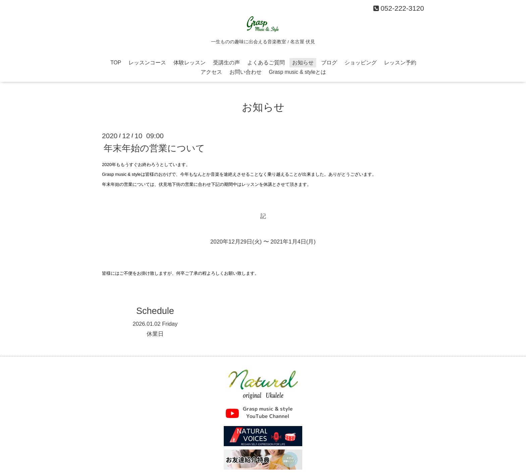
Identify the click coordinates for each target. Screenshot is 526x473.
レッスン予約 (400, 62)
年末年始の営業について (154, 148)
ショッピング (361, 62)
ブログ (329, 62)
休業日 (155, 334)
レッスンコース (147, 62)
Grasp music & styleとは (297, 72)
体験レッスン (189, 62)
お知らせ (303, 62)
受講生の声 (226, 62)
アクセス (211, 72)
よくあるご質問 (266, 62)
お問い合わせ (245, 72)
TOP (115, 62)
